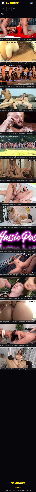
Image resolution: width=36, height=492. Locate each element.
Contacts (18, 488)
